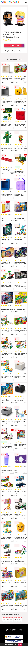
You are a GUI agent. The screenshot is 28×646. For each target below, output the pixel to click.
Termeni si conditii (11, 629)
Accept (20, 644)
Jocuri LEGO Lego (7, 619)
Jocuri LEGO (18, 619)
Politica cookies (18, 631)
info (12, 82)
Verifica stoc (16, 45)
